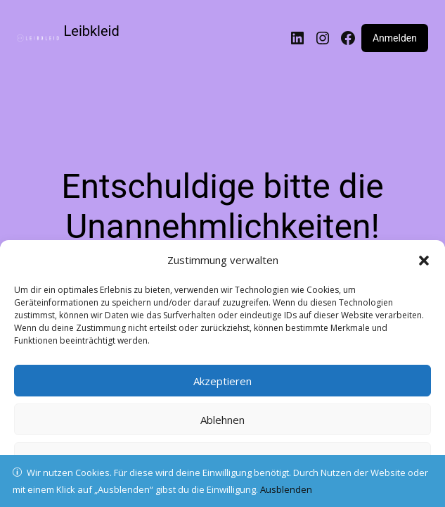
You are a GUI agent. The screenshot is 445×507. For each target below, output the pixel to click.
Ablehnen (222, 420)
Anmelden (395, 38)
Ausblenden (286, 489)
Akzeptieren (222, 381)
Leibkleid (92, 31)
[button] (424, 261)
